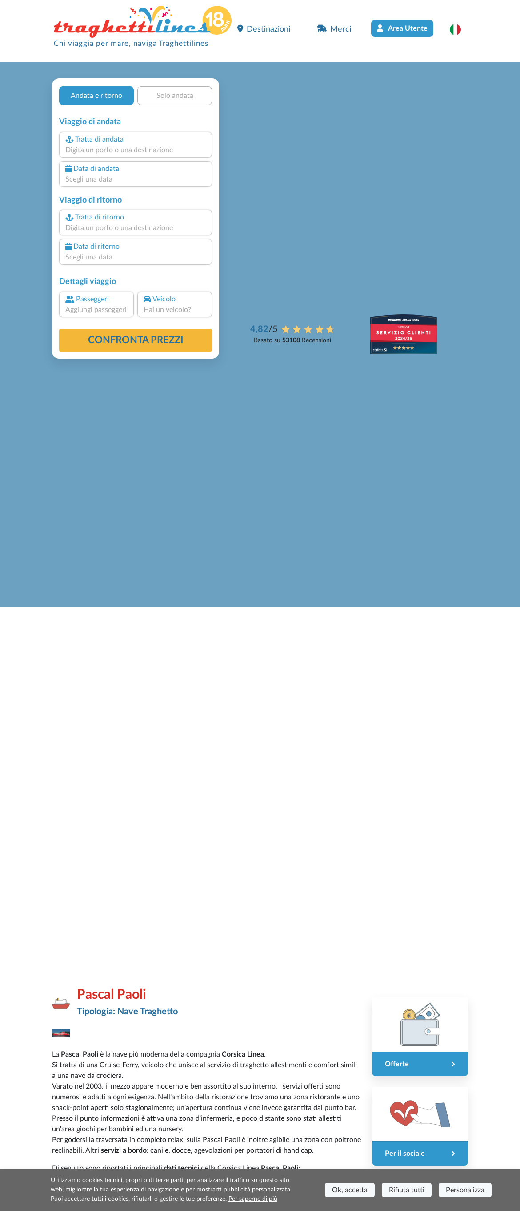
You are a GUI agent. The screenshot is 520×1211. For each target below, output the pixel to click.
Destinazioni (263, 29)
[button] (459, 29)
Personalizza (465, 1190)
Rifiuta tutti (406, 1190)
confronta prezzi (136, 340)
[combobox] (135, 150)
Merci (334, 29)
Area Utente (402, 28)
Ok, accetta (350, 1190)
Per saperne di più (252, 1199)
